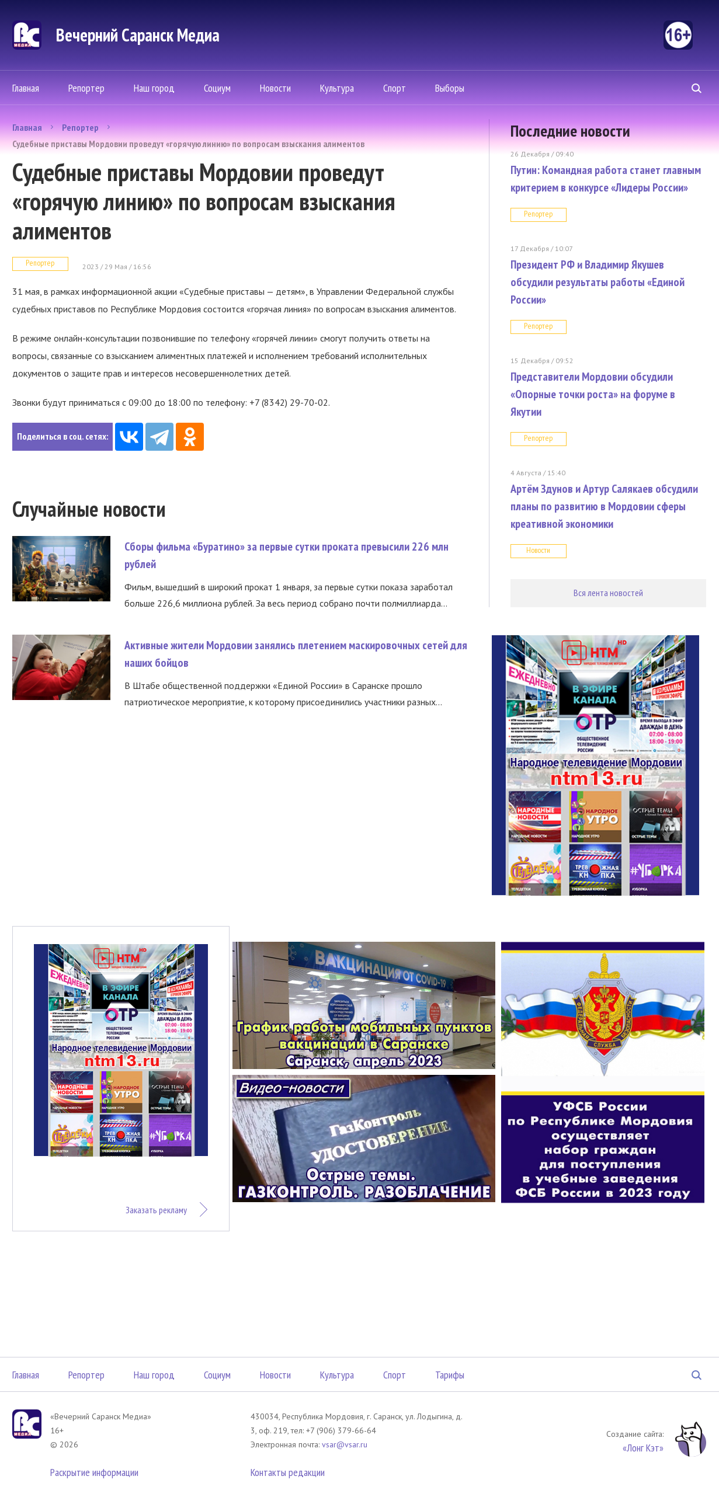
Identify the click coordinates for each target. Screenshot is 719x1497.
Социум (217, 88)
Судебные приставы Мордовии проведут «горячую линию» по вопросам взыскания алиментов (188, 143)
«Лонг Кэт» (643, 1447)
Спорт (394, 88)
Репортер (86, 88)
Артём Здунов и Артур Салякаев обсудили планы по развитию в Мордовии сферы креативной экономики (604, 506)
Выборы (449, 88)
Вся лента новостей (608, 592)
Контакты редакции (288, 1472)
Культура (337, 88)
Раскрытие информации (94, 1472)
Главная (25, 88)
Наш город (154, 88)
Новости (275, 88)
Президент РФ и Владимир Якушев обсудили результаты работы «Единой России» (597, 282)
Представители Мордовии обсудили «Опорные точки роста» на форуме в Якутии (592, 394)
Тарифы (449, 1374)
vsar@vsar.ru (344, 1444)
